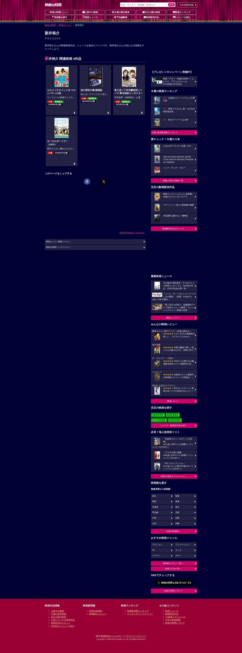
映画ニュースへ (173, 318)
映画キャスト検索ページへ (58, 242)
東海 (177, 501)
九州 (154, 523)
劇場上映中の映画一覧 (173, 180)
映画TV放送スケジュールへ (173, 476)
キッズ (178, 550)
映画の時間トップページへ (58, 247)
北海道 (155, 507)
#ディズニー (173, 420)
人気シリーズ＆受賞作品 (63, 620)
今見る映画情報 (172, 620)
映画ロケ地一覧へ (173, 568)
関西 (154, 501)
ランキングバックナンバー (140, 614)
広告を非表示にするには (132, 232)
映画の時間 (50, 25)
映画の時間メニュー (59, 12)
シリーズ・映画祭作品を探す (173, 425)
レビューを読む (181, 17)
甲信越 (155, 512)
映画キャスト (65, 25)
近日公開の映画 (151, 12)
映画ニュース (90, 17)
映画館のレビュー (97, 614)
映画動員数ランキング (138, 611)
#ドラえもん (157, 415)
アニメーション (182, 545)
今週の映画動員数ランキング (165, 132)
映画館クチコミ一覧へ (173, 563)
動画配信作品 (151, 17)
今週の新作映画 (120, 12)
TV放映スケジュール (175, 617)
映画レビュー (173, 401)
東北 (177, 507)
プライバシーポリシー (135, 636)
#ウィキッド (171, 415)
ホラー (178, 556)
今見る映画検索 (186, 5)
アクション (157, 545)
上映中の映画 (90, 12)
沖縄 (177, 523)
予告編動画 (120, 17)
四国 (177, 518)
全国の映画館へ (173, 531)
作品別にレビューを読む (63, 626)
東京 (154, 496)
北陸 (177, 512)
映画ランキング (181, 12)
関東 (177, 496)
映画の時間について (173, 591)
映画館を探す (59, 17)
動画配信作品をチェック (173, 228)
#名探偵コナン (158, 420)
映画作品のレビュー (60, 623)
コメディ (156, 556)
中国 (154, 518)
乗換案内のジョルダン (111, 636)
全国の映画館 (95, 611)
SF (153, 550)
